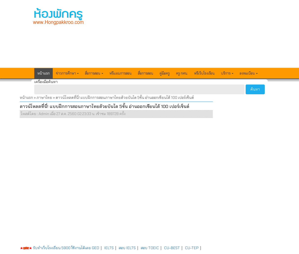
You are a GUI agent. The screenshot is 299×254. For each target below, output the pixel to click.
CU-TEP (192, 247)
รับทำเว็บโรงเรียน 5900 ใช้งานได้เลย (55, 247)
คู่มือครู (164, 73)
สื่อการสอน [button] (94, 73)
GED (95, 247)
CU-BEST (172, 247)
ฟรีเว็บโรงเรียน (204, 73)
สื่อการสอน (145, 73)
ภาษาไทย (44, 97)
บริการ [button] (227, 73)
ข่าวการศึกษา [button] (67, 73)
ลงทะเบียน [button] (249, 73)
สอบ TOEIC (150, 247)
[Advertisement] (180, 36)
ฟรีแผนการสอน (120, 73)
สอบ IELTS (127, 247)
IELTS (109, 247)
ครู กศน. (182, 73)
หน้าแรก (43, 73)
